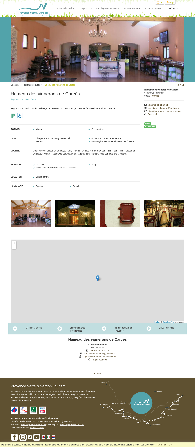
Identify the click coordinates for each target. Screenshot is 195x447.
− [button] (14, 247)
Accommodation (153, 8)
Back (180, 85)
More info (162, 445)
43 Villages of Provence (107, 8)
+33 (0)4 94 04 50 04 (158, 105)
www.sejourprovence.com (72, 424)
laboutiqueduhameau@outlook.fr (163, 108)
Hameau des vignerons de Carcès (59, 85)
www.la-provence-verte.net (33, 424)
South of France (131, 8)
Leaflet (157, 322)
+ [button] (14, 243)
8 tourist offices (37, 427)
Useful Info (172, 8)
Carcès (155, 96)
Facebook (152, 114)
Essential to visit (65, 8)
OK (170, 445)
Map (170, 2)
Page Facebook (99, 359)
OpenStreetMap (168, 322)
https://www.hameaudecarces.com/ (164, 111)
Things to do (85, 8)
